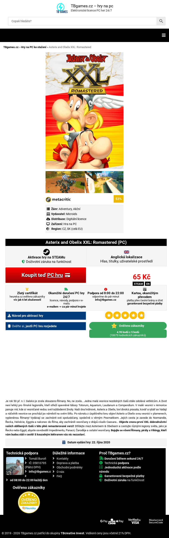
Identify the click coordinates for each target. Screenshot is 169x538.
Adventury (65, 209)
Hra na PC (70, 224)
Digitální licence (76, 219)
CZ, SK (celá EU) (72, 228)
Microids (71, 214)
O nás (60, 471)
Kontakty (63, 458)
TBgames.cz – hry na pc (92, 6)
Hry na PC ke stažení (33, 47)
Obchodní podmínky (70, 467)
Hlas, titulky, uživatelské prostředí (126, 259)
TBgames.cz (11, 47)
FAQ (59, 476)
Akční (76, 209)
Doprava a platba (68, 463)
